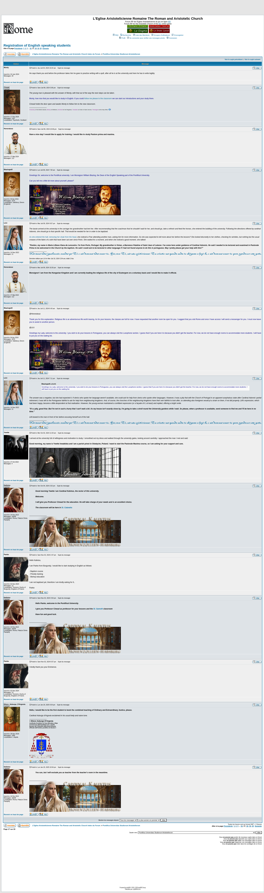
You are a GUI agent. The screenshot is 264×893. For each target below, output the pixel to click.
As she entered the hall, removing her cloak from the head (52, 237)
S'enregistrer (177, 35)
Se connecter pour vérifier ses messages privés (146, 38)
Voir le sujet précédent (233, 59)
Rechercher (125, 35)
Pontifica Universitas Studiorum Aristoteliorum (121, 54)
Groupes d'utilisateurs (160, 35)
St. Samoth (98, 609)
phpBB (128, 887)
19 (38, 48)
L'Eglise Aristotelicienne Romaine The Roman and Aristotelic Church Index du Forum (66, 54)
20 (41, 48)
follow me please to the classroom (98, 98)
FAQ (115, 35)
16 (30, 48)
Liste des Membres (141, 35)
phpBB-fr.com (137, 889)
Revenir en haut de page (13, 82)
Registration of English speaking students (37, 45)
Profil (122, 38)
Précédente (18, 48)
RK (160, 24)
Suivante (45, 48)
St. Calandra (66, 508)
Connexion (172, 38)
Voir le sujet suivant (252, 59)
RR (169, 22)
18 (35, 48)
